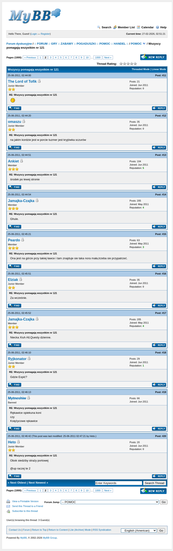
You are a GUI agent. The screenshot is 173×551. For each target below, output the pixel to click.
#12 (164, 115)
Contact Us (15, 529)
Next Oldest (18, 482)
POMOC (136, 43)
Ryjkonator (17, 359)
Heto (92, 436)
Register (45, 33)
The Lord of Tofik (22, 81)
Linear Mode (159, 69)
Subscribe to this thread (25, 511)
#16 (164, 273)
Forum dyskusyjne (19, 43)
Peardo (14, 240)
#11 (164, 75)
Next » (107, 57)
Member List (124, 27)
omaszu (14, 122)
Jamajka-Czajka (21, 201)
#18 (164, 352)
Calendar (145, 27)
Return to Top (39, 529)
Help (161, 27)
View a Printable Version (25, 501)
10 (87, 57)
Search (104, 27)
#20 (164, 436)
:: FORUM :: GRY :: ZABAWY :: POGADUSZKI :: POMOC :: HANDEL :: (81, 43)
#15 (164, 234)
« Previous (30, 57)
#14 (164, 194)
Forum (26, 529)
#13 (164, 155)
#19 (164, 392)
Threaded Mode (141, 69)
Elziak (13, 280)
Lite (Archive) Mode (80, 529)
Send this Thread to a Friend (27, 506)
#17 (164, 313)
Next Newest (37, 482)
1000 (97, 57)
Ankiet (13, 161)
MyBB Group (50, 537)
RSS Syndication (102, 529)
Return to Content (58, 529)
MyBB (23, 537)
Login (34, 33)
